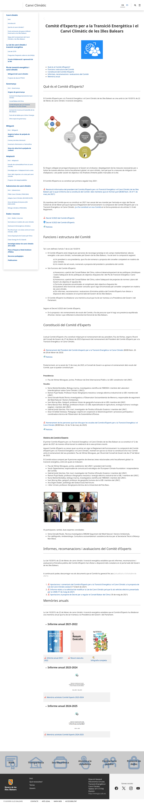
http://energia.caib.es (97, 793)
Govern (32, 788)
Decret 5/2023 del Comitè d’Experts (59, 218)
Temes (32, 785)
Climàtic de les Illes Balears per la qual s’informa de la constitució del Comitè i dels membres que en (91, 190)
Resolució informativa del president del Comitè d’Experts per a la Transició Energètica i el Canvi (84, 189)
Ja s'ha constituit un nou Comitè (88, 207)
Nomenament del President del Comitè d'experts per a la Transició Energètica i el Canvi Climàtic (83, 350)
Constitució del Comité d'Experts (61, 72)
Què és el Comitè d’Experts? (59, 67)
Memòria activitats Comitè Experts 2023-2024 (65, 697)
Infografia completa (99, 660)
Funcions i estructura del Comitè (61, 69)
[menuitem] (139, 5)
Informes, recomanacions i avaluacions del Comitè (68, 74)
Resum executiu (77, 658)
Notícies (47, 227)
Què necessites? (35, 782)
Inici (31, 778)
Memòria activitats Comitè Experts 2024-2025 (65, 734)
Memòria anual (54, 76)
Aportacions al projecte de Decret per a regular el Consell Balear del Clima (80, 594)
